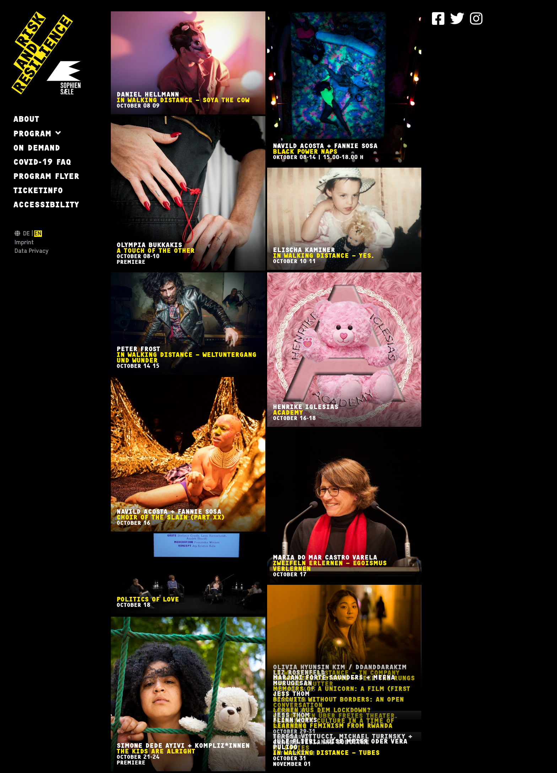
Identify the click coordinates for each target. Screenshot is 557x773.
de (26, 233)
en (37, 233)
